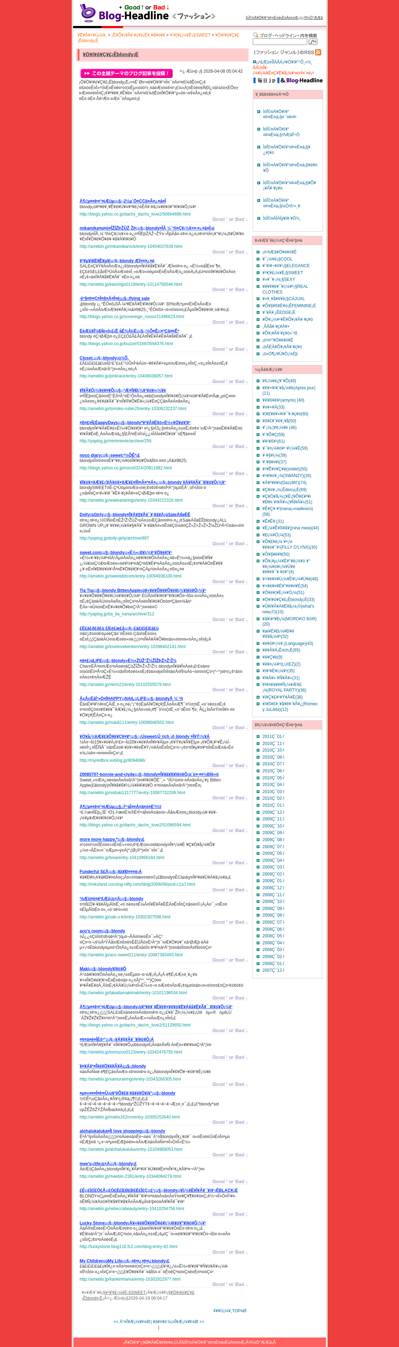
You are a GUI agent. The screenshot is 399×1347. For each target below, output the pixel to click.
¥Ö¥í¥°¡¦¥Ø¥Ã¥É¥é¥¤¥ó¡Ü (152, 1342)
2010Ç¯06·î (273, 770)
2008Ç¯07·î (273, 922)
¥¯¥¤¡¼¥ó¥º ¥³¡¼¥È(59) (285, 448)
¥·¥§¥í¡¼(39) (275, 455)
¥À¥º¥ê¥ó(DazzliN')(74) (285, 482)
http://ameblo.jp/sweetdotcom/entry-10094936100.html (131, 576)
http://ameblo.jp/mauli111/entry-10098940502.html (127, 722)
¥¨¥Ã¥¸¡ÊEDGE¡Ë (279, 312)
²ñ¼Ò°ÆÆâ (313, 18)
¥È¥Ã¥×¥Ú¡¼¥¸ (92, 35)
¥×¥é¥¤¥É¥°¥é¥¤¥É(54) (285, 585)
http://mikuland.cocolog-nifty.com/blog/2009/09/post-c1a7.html (137, 884)
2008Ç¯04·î (273, 942)
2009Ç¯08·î (273, 839)
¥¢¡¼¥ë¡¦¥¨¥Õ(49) (279, 380)
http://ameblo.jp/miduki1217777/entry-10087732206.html (132, 792)
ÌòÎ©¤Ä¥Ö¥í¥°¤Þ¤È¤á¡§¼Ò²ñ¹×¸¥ (281, 203)
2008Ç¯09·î (273, 908)
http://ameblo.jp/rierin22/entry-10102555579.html (125, 684)
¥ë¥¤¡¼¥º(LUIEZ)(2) (282, 664)
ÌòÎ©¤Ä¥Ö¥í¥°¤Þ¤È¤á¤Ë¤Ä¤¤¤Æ (272, 18)
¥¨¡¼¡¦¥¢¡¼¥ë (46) (280, 427)
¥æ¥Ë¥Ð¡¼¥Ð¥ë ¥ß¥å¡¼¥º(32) (278, 634)
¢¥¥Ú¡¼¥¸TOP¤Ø (229, 1310)
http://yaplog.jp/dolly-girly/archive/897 (114, 538)
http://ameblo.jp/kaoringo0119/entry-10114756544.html (131, 284)
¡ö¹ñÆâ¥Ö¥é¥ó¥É (280, 252)
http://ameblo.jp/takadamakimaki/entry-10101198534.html (133, 992)
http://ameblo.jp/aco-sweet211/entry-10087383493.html (131, 954)
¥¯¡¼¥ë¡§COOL (277, 259)
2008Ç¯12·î (273, 887)
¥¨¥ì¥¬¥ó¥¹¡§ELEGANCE (286, 265)
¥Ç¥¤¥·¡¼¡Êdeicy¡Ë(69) (285, 489)
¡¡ (123, 202)
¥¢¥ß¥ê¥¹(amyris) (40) (283, 400)
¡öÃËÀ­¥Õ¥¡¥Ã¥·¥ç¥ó (282, 346)
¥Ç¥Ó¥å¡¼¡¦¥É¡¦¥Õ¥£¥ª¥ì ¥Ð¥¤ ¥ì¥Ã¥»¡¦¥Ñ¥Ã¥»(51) (288, 499)
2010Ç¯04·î (273, 784)
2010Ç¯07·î (273, 763)
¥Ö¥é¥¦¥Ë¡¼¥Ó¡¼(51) (283, 592)
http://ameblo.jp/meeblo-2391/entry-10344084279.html (130, 1176)
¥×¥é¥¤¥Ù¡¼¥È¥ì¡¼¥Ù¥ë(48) (290, 578)
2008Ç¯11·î (273, 894)
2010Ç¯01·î (273, 805)
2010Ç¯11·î (273, 743)
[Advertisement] (132, 150)
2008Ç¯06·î (273, 929)
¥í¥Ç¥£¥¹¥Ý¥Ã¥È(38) (283, 697)
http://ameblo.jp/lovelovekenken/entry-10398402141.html (133, 646)
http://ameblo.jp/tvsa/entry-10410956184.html (122, 857)
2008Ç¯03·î (273, 949)
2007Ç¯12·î (273, 970)
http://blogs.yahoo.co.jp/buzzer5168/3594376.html (126, 343)
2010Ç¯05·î (273, 777)
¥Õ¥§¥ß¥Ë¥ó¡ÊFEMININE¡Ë (289, 305)
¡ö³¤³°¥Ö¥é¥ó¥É (278, 340)
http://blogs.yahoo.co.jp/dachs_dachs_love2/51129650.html (135, 1025)
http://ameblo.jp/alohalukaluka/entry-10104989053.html (131, 1149)
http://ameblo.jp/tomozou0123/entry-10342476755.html (131, 1052)
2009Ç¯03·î (273, 867)
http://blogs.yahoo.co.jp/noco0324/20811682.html (126, 467)
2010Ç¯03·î (273, 791)
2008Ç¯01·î (273, 963)
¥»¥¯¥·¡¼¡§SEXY (279, 279)
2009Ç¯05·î (273, 853)
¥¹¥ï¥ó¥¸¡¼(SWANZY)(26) (287, 475)
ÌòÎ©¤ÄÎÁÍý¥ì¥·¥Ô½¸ (282, 218)
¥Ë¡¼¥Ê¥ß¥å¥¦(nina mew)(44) (291, 528)
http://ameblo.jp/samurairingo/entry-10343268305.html (130, 1079)
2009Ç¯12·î (273, 812)
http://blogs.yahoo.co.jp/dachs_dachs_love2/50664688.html (135, 214)
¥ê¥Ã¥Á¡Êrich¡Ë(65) (281, 650)
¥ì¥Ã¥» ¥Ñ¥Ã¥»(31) (281, 677)
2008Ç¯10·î (273, 901)
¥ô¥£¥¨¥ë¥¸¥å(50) (279, 420)
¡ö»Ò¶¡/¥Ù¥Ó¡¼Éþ (280, 353)
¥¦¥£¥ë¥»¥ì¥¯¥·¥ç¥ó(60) (286, 413)
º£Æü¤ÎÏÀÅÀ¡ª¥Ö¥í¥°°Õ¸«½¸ (286, 62)
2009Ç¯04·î (273, 860)
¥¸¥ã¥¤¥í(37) (275, 462)
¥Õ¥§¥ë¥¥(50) (276, 554)
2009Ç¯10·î (273, 826)
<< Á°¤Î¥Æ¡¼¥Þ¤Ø (132, 1321)
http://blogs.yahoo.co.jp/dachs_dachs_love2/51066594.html (135, 825)
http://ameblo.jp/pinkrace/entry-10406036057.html (126, 376)
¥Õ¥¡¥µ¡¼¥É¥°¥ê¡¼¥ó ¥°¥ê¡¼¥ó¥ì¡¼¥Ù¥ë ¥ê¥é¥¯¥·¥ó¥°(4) (286, 566)
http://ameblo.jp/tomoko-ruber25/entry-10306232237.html (133, 408)
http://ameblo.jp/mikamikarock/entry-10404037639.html (131, 246)
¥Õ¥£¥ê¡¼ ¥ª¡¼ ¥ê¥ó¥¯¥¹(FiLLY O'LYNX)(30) (290, 544)
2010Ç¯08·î (273, 757)
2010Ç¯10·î (273, 750)
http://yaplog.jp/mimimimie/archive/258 (116, 440)
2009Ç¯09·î (273, 832)
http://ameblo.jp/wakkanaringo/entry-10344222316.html (131, 500)
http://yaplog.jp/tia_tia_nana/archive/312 (117, 614)
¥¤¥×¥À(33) (274, 407)
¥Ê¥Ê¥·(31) (273, 521)
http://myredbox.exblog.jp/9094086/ (113, 760)
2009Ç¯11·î (273, 819)
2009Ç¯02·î (273, 874)
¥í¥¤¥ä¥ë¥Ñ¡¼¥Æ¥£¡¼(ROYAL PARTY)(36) (285, 687)
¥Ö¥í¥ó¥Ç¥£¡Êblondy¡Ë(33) (289, 599)
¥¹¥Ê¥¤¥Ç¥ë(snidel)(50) (285, 469)
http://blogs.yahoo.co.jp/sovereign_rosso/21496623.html (132, 316)
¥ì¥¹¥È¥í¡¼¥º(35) (279, 670)
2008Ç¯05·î (273, 935)
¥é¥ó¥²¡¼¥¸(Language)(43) (288, 643)
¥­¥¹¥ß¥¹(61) (274, 441)
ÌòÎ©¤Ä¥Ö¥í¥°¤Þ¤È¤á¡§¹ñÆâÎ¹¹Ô (281, 132)
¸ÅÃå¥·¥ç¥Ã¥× (276, 326)
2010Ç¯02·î (273, 798)
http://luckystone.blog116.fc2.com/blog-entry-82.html (129, 1246)
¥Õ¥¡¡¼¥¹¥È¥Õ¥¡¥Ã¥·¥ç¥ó (288, 319)
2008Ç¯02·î (273, 956)
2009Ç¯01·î (273, 880)
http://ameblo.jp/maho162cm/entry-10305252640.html (130, 1117)
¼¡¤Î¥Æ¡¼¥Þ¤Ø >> (186, 1321)
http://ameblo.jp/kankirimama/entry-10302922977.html (130, 1279)
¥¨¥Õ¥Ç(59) (274, 434)
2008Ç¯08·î (273, 915)
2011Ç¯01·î (273, 736)
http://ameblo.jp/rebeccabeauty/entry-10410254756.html (132, 1208)
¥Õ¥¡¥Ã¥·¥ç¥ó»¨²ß (280, 333)
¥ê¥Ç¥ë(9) (273, 657)
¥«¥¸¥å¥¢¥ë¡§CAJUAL (284, 298)
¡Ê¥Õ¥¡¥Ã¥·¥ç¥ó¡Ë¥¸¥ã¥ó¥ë (138, 35)
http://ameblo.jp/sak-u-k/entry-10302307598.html (125, 916)
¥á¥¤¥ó (160, 1321)
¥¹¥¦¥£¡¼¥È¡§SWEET (190, 35)
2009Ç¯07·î (273, 846)
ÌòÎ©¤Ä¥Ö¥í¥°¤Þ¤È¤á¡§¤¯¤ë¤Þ (280, 114)
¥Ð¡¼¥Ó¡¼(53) (277, 535)
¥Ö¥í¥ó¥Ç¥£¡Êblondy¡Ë (111, 54)
